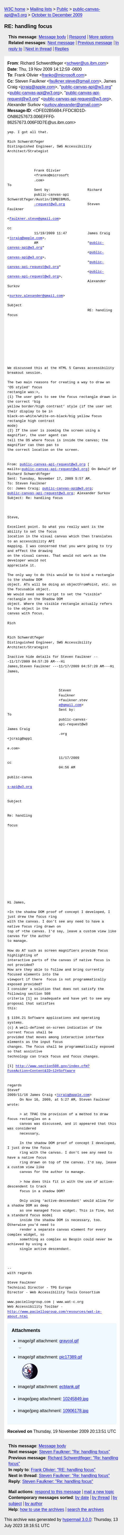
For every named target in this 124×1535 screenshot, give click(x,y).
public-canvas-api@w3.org (86, 87)
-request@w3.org (49, 204)
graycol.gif (68, 1341)
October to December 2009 (57, 15)
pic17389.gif (70, 1357)
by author (34, 1503)
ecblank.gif (69, 1386)
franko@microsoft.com (63, 75)
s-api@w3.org (19, 787)
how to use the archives (42, 1509)
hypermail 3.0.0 (76, 1519)
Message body (52, 37)
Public (62, 9)
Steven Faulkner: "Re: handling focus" (74, 1452)
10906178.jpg (75, 1410)
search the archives (85, 1509)
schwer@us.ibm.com (86, 63)
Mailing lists (41, 9)
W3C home (14, 9)
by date (82, 1497)
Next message (61, 42)
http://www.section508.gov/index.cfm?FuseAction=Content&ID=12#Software (48, 1068)
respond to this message (58, 1491)
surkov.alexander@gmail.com (72, 104)
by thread (101, 1497)
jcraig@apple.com (38, 87)
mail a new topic (99, 1491)
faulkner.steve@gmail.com (74, 81)
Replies (62, 49)
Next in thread (38, 49)
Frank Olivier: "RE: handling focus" (63, 1470)
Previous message (95, 42)
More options (101, 37)
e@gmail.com (70, 705)
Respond (77, 37)
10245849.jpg (75, 1399)
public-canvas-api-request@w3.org (75, 99)
